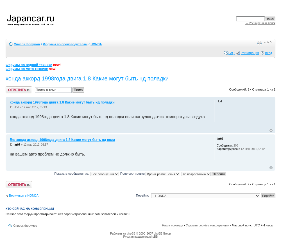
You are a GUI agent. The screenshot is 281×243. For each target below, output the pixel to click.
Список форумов (27, 44)
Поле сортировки (150, 173)
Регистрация (250, 53)
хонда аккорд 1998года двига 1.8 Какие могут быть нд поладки (87, 78)
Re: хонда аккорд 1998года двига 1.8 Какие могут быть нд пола (62, 140)
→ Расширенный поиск (260, 23)
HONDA (96, 44)
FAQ (231, 53)
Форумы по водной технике (29, 65)
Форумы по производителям (65, 44)
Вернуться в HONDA (23, 195)
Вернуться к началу (271, 130)
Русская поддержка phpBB (140, 236)
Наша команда (172, 225)
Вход (268, 53)
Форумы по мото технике (27, 69)
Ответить (19, 89)
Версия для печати (259, 42)
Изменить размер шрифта (268, 42)
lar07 (17, 144)
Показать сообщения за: (86, 173)
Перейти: (142, 195)
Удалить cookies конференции (208, 225)
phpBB (131, 233)
